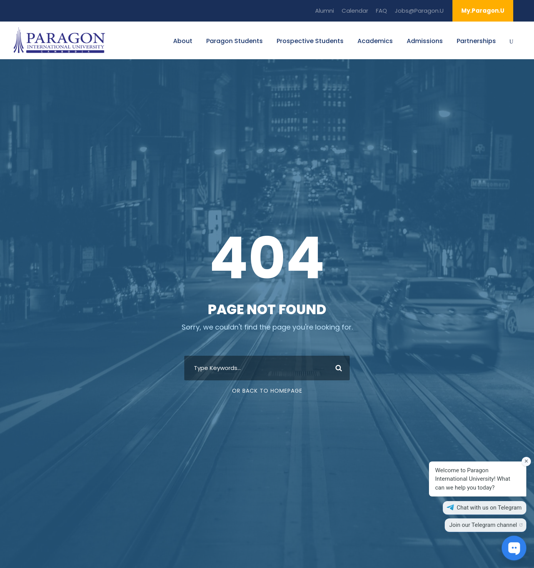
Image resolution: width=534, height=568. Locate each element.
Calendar (355, 11)
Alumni (324, 11)
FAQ (381, 11)
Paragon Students (234, 41)
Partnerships (476, 41)
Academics (375, 41)
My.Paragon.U (482, 11)
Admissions (425, 41)
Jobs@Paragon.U (419, 11)
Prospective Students (310, 41)
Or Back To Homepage (267, 391)
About (182, 41)
